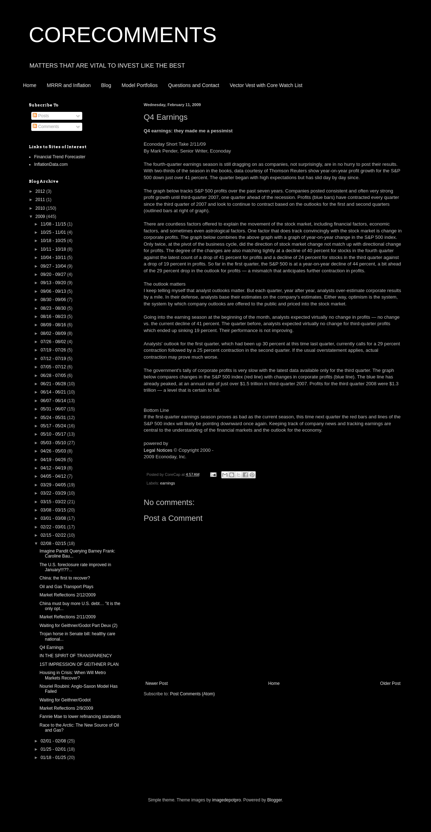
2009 (41, 216)
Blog (106, 85)
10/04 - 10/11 (54, 257)
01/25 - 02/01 (54, 749)
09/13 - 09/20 (54, 282)
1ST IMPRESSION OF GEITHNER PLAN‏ (79, 664)
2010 (41, 208)
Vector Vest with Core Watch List (266, 85)
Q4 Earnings (52, 647)
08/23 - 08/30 (54, 308)
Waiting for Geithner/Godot (65, 700)
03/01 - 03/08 (54, 518)
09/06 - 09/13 (54, 291)
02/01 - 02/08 (54, 741)
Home (29, 85)
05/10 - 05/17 (54, 434)
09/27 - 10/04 (54, 266)
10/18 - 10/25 (54, 240)
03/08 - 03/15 (54, 510)
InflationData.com (51, 164)
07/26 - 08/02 (54, 341)
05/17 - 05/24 (54, 425)
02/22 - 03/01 (54, 526)
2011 (41, 199)
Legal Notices (158, 450)
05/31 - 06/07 (54, 409)
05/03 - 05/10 (54, 442)
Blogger (274, 800)
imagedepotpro (226, 800)
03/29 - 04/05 (54, 484)
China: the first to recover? (65, 578)
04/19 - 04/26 (54, 459)
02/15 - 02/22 (54, 535)
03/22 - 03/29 (54, 493)
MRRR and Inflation (69, 85)
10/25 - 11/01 (54, 232)
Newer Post (156, 683)
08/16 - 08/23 (54, 316)
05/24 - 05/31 (54, 417)
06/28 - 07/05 (54, 375)
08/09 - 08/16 (54, 324)
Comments (46, 126)
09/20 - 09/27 (54, 274)
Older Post (390, 683)
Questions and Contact (193, 85)
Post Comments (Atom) (192, 693)
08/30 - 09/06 (54, 299)
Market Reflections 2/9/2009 (66, 708)
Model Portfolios (140, 85)
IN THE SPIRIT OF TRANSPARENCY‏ (76, 655)
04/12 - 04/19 (54, 467)
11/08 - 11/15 (54, 224)
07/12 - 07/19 (54, 358)
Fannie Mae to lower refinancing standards (80, 716)
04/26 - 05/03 (54, 451)
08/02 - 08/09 (54, 333)
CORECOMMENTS (123, 35)
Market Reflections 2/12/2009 (68, 594)
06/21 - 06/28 (54, 383)
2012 (41, 191)
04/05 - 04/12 (54, 476)
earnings (167, 483)
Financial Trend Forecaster (59, 156)
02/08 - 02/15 (54, 543)
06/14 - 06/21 (54, 392)
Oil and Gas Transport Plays (66, 586)
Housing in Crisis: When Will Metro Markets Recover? (73, 675)
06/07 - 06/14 (54, 400)
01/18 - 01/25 (54, 757)
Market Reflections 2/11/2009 (68, 616)
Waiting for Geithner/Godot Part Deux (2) (78, 625)
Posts (41, 115)
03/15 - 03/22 (54, 501)
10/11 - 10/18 (54, 249)
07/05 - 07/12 (54, 366)
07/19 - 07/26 (54, 350)
